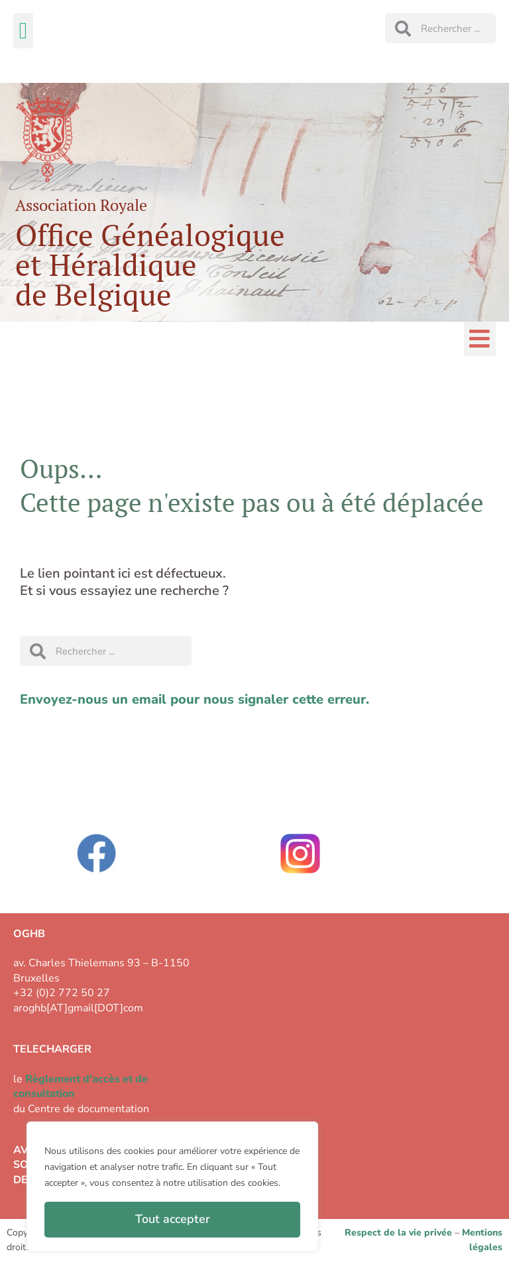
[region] (172, 1186)
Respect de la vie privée (398, 1232)
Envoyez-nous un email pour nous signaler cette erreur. (194, 699)
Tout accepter (172, 1219)
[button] (23, 30)
